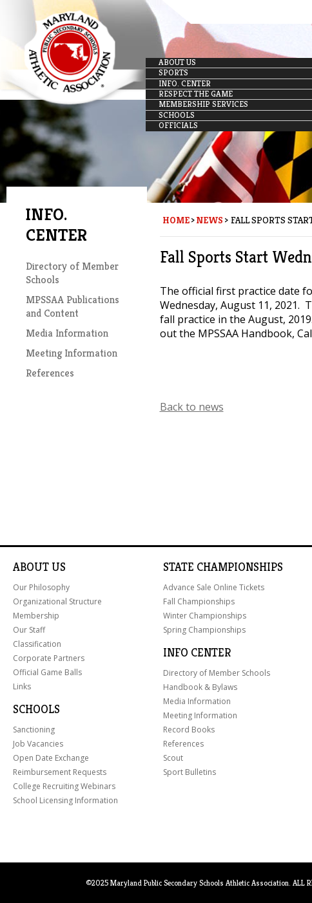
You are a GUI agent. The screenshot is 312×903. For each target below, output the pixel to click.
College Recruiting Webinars (64, 786)
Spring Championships (204, 629)
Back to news (192, 407)
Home (176, 220)
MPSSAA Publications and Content (72, 306)
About (31, 567)
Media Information (67, 333)
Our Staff (29, 629)
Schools (36, 709)
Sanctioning (34, 729)
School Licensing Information (65, 800)
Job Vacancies (38, 743)
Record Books (189, 729)
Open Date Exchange (51, 757)
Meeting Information (71, 353)
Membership (36, 615)
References (50, 373)
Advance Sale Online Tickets (213, 587)
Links (22, 686)
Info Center (197, 653)
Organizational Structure (57, 601)
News (209, 220)
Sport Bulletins (189, 772)
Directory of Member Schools (216, 672)
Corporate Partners (48, 658)
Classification (37, 643)
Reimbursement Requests (59, 772)
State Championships (223, 567)
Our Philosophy (41, 587)
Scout (173, 757)
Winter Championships (204, 615)
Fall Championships (199, 601)
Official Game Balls (47, 672)
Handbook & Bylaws (200, 687)
